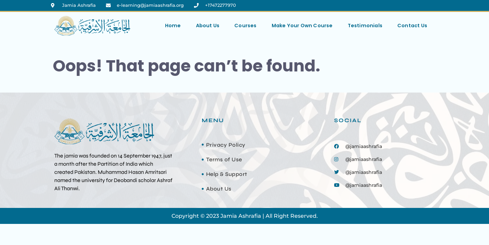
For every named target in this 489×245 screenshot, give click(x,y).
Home (173, 25)
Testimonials (365, 25)
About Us (208, 25)
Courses (245, 25)
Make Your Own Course (302, 25)
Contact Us (412, 25)
